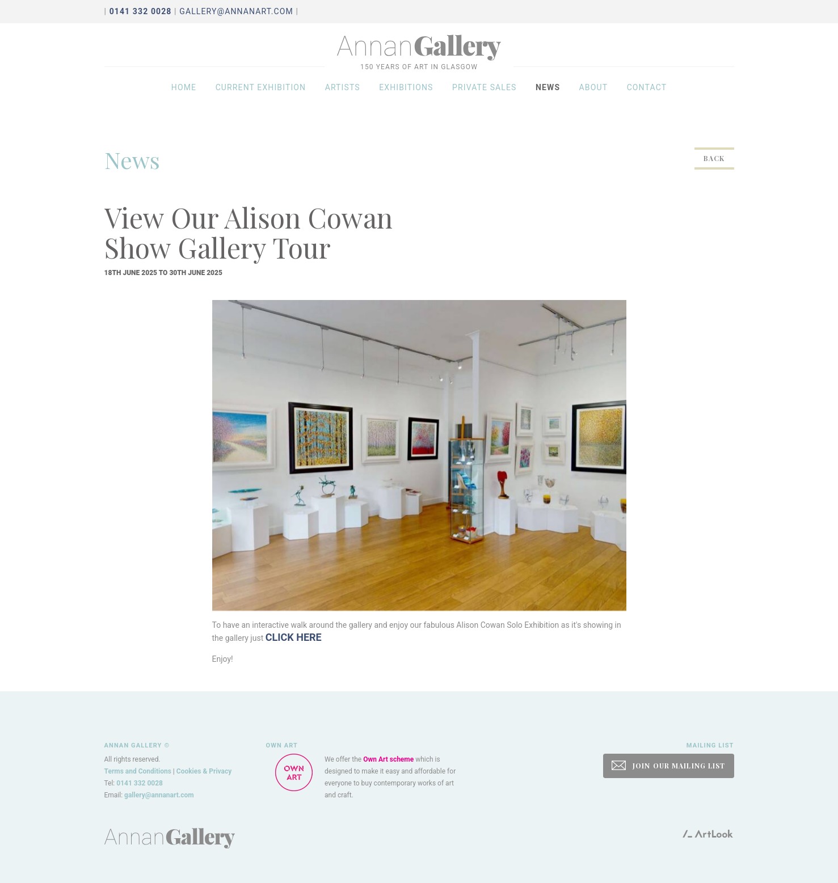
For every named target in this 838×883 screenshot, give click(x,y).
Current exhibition (261, 97)
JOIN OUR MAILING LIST (668, 765)
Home (183, 97)
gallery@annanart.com (236, 11)
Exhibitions (406, 97)
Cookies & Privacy (204, 771)
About (593, 97)
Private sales (484, 97)
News (548, 97)
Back (714, 158)
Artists (342, 97)
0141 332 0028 (139, 783)
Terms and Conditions (137, 771)
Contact (647, 97)
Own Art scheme (388, 759)
